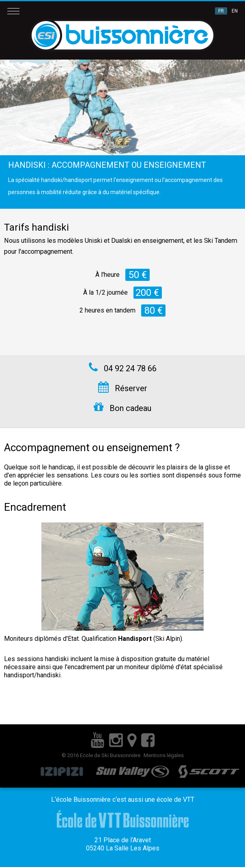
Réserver (122, 387)
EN (235, 11)
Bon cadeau (122, 407)
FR (221, 11)
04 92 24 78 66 (123, 367)
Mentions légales (164, 755)
